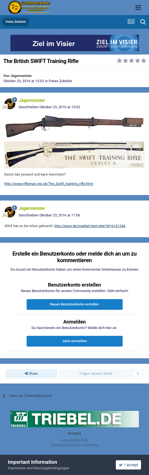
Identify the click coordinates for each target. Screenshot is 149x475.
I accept (128, 465)
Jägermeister (21, 76)
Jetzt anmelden (74, 341)
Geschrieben (49, 107)
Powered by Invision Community (74, 445)
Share (31, 374)
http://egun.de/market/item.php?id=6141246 (89, 226)
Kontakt (74, 433)
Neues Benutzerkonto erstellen (74, 304)
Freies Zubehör (60, 81)
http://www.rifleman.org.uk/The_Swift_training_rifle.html (48, 184)
